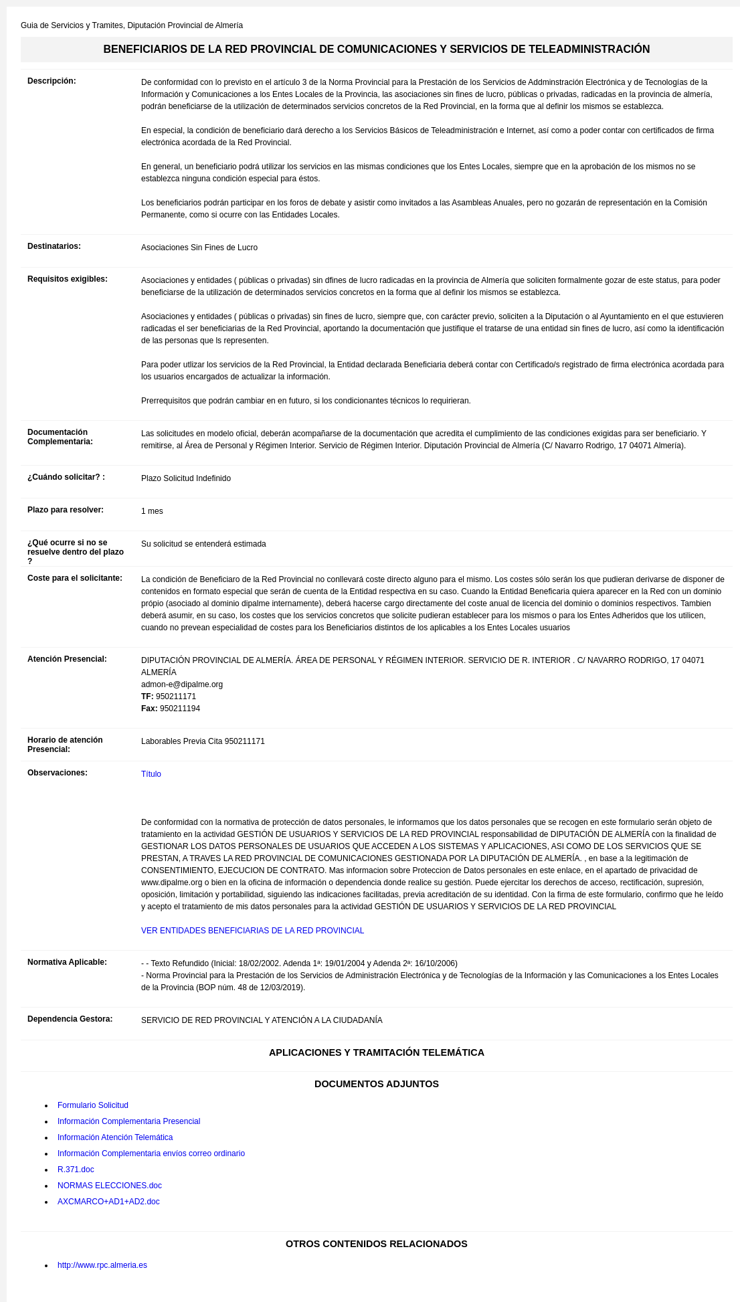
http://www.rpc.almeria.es (102, 1265)
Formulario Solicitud (93, 1105)
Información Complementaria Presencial (129, 1121)
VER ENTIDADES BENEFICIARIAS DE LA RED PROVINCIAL (252, 930)
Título (151, 774)
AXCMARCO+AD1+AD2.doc (109, 1201)
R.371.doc (76, 1169)
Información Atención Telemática (115, 1137)
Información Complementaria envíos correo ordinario (151, 1153)
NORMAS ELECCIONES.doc (110, 1185)
